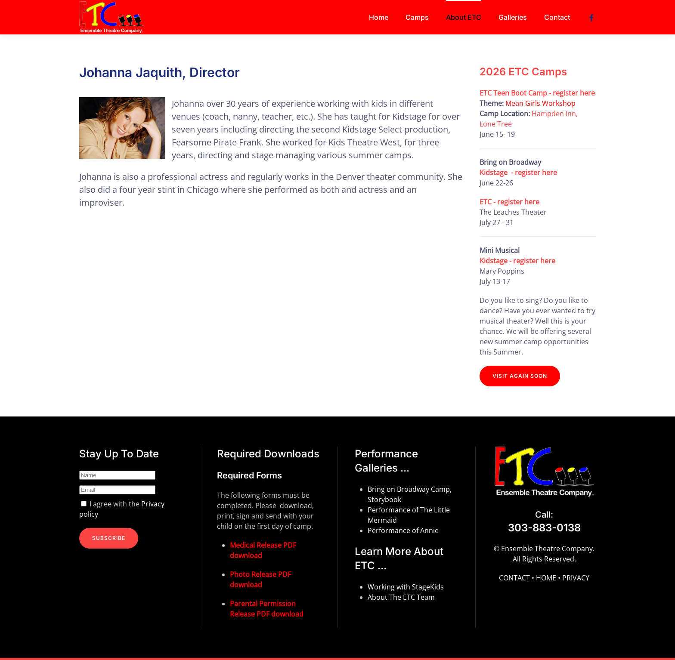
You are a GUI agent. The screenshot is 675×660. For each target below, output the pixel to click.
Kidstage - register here (518, 172)
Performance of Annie (403, 530)
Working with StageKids (406, 587)
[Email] (117, 489)
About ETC (463, 17)
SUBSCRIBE (108, 538)
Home (378, 17)
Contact (557, 17)
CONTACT (514, 578)
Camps (417, 17)
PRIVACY (575, 578)
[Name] (117, 475)
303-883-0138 (544, 527)
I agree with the (121, 509)
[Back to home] (112, 17)
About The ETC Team (401, 597)
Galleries (513, 17)
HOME (546, 578)
